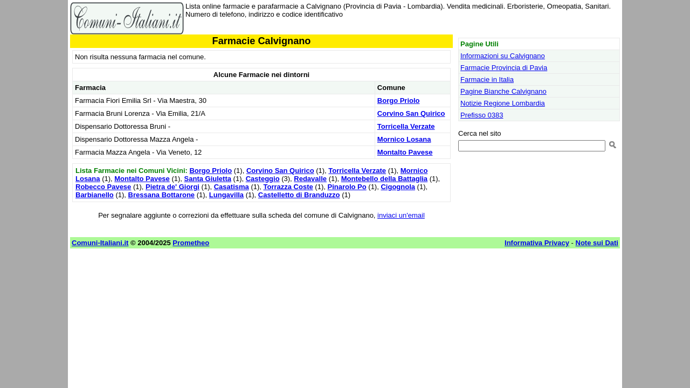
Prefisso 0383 (481, 115)
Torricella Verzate (406, 126)
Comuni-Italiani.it (100, 243)
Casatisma (231, 187)
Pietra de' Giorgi (172, 187)
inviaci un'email (401, 215)
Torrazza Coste (288, 187)
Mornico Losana (404, 139)
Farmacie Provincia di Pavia (503, 68)
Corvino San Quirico (411, 113)
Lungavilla (226, 195)
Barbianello (94, 195)
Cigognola (398, 187)
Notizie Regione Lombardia (502, 103)
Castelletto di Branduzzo (299, 195)
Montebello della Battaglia (384, 179)
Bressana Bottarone (161, 195)
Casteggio (263, 179)
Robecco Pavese (103, 187)
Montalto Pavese (405, 152)
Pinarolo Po (346, 187)
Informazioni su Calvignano (502, 56)
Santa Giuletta (207, 179)
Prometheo (190, 243)
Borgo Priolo (398, 100)
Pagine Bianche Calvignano (503, 91)
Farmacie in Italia (487, 79)
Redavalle (310, 179)
